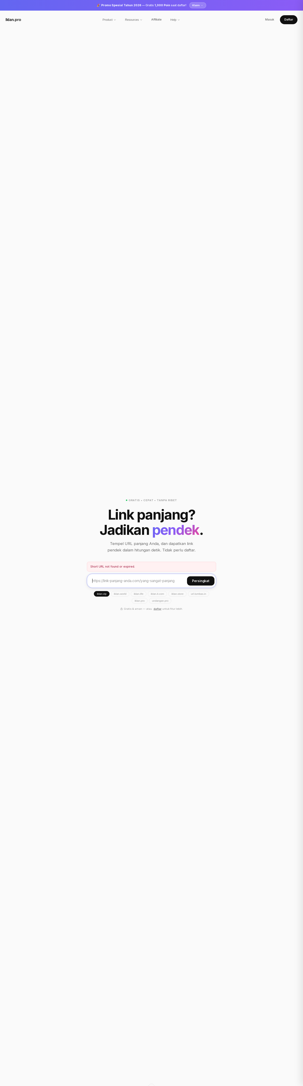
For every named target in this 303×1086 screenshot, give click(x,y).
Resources (134, 19)
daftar (157, 608)
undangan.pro (160, 600)
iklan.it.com (157, 593)
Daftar (288, 19)
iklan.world (120, 593)
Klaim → (197, 5)
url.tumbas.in (198, 593)
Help (175, 19)
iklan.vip (102, 593)
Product (109, 19)
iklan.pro (140, 600)
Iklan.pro (13, 19)
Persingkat (200, 581)
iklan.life (138, 593)
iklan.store (177, 593)
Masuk (269, 19)
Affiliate (156, 19)
